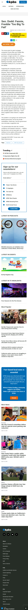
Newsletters (5, 546)
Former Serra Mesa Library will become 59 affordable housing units (13, 341)
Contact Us (5, 575)
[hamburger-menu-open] (2, 2)
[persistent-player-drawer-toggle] (26, 608)
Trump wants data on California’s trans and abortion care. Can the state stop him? (13, 515)
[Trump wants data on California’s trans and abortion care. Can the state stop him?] (14, 503)
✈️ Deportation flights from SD (11, 156)
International (20, 6)
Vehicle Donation (6, 604)
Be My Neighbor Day (7, 274)
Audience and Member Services (9, 570)
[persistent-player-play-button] (2, 608)
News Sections (15, 8)
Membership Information (8, 596)
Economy (3, 422)
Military (3, 482)
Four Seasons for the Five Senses (11, 301)
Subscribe (14, 208)
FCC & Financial (6, 551)
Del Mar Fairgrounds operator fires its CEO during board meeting (12, 327)
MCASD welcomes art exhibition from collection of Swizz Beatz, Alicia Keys (12, 247)
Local (4, 6)
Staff (4, 561)
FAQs (4, 577)
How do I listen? (6, 580)
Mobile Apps (5, 553)
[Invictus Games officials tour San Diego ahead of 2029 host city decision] (14, 474)
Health (2, 511)
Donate (14, 398)
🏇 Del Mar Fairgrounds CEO (10, 153)
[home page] (11, 2)
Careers (4, 548)
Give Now (23, 2)
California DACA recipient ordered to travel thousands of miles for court (12, 348)
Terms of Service (6, 563)
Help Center (5, 585)
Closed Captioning (7, 572)
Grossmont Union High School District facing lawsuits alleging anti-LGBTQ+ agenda (12, 335)
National (11, 6)
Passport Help (6, 582)
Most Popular (6, 307)
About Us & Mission (7, 543)
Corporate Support (7, 591)
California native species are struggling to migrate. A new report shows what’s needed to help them (13, 355)
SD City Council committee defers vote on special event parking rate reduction (13, 426)
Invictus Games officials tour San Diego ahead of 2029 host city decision (13, 486)
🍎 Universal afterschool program (12, 158)
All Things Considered (9, 609)
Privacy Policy (6, 558)
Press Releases (6, 556)
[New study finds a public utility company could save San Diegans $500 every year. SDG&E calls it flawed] (14, 443)
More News (5, 405)
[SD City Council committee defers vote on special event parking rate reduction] (14, 414)
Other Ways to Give (7, 599)
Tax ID (4, 601)
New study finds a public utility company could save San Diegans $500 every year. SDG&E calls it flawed (13, 456)
